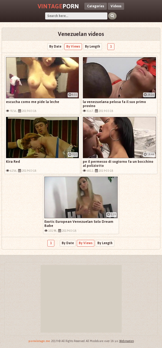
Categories (95, 6)
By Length (92, 46)
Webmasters (126, 341)
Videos (116, 6)
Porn (58, 6)
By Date (55, 46)
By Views (73, 46)
